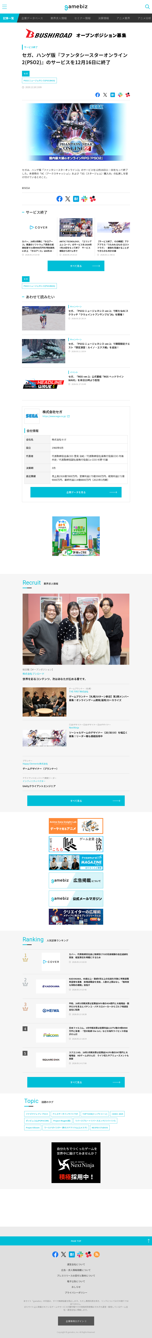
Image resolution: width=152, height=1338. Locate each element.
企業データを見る (76, 492)
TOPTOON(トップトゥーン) (94, 1113)
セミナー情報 (82, 18)
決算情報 (103, 18)
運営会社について (76, 1264)
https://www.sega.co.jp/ (55, 416)
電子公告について (76, 1281)
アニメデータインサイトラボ (65, 1113)
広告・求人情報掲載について (76, 1270)
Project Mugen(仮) (62, 1120)
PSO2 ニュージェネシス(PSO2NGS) (39, 80)
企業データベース (32, 18)
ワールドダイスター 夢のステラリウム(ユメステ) (65, 1127)
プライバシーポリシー (76, 1292)
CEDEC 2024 (117, 1113)
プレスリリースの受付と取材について (76, 1275)
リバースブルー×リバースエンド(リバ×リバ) (95, 1120)
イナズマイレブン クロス (37, 1113)
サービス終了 (31, 47)
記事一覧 (8, 18)
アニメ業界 (123, 18)
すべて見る (76, 266)
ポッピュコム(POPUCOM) (37, 1120)
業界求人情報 (58, 18)
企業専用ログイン (76, 1321)
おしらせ (76, 1286)
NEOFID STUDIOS (100, 1127)
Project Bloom (33, 1127)
